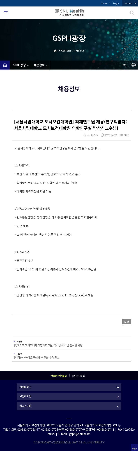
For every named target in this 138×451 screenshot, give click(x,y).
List (126, 321)
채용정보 (80, 50)
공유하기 (124, 65)
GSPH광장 (66, 50)
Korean (128, 3)
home (5, 65)
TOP (134, 449)
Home (104, 3)
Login (116, 3)
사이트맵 (6, 12)
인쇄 (133, 65)
